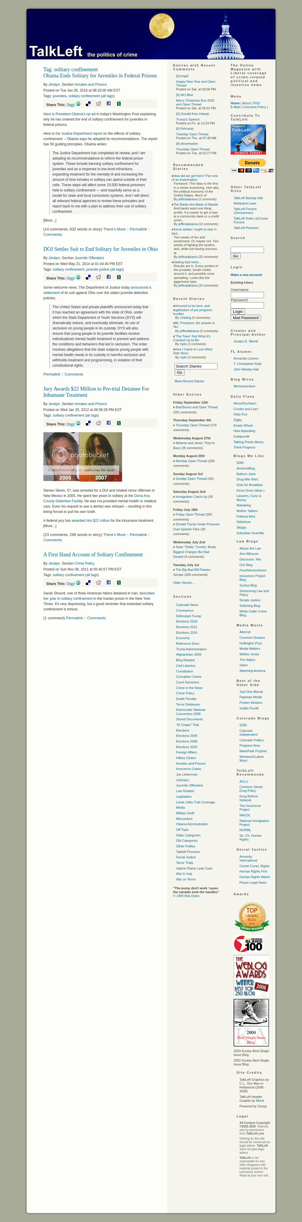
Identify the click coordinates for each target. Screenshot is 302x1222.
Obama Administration (192, 824)
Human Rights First (253, 871)
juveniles (60, 96)
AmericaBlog (246, 468)
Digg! (71, 105)
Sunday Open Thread (191, 478)
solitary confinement (84, 96)
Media (180, 807)
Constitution (184, 671)
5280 (240, 462)
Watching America (252, 670)
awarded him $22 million (91, 521)
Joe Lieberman (187, 774)
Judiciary (182, 780)
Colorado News (187, 605)
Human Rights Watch (254, 877)
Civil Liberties (185, 665)
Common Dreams (252, 637)
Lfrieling (185, 317)
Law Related (185, 791)
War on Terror (186, 879)
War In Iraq (184, 873)
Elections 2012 (186, 627)
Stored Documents (189, 719)
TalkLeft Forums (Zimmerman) (245, 210)
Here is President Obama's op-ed (69, 114)
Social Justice (186, 857)
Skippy (241, 527)
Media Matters (249, 648)
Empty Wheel (243, 425)
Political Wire (246, 516)
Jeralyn (54, 84)
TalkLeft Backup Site (248, 198)
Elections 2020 (186, 747)
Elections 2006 (186, 735)
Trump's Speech (187, 119)
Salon (243, 665)
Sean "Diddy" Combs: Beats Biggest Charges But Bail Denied (194, 551)
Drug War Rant (247, 479)
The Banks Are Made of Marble (195, 204)
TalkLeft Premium (246, 228)
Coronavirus (184, 610)
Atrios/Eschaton (245, 403)
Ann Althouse (249, 553)
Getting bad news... (187, 262)
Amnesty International (248, 858)
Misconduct (184, 818)
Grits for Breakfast (250, 485)
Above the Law (250, 548)
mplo (183, 344)
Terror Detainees (188, 704)
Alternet (245, 632)
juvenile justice (97, 269)
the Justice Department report (78, 133)
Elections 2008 (186, 741)
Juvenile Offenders (89, 258)
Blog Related (185, 660)
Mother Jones (249, 654)
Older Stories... (184, 582)
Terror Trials (184, 862)
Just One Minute (251, 691)
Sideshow (244, 522)
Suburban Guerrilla (250, 533)
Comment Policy (254, 107)
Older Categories (188, 835)
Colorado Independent (248, 732)
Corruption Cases (188, 676)
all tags (107, 96)
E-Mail (235, 107)
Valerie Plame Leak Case (194, 868)
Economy (183, 638)
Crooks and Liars (246, 409)
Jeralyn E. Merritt (246, 341)
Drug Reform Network (248, 798)
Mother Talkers (247, 511)
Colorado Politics (251, 740)
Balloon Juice (246, 474)
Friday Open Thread (190, 514)
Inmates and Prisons (91, 84)
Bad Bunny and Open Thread (197, 407)
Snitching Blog (249, 605)
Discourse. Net (250, 559)
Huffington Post (250, 643)
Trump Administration (191, 649)
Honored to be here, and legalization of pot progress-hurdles (193, 309)
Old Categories (187, 840)
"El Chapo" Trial (187, 725)
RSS (256, 103)
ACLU (243, 781)
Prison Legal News (253, 882)
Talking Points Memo (249, 442)
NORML (245, 830)
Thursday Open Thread (193, 149)
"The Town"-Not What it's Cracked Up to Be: (192, 338)
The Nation (247, 660)
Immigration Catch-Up (191, 496)
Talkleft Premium (188, 852)
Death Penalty (186, 699)
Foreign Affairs (186, 752)
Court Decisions (187, 682)
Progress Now (249, 745)
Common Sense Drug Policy (251, 788)
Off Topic (182, 829)
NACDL (244, 815)
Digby (238, 420)
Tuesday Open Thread (192, 134)
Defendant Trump (188, 616)
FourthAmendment (252, 570)
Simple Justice (249, 600)
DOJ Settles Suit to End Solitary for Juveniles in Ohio (100, 249)
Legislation (184, 796)
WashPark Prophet (253, 751)
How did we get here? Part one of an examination (195, 177)
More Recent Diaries (189, 381)
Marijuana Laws (245, 203)
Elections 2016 (186, 621)
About (246, 103)
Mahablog (244, 505)
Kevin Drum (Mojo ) (251, 490)
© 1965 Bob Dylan (186, 896)
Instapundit (242, 436)
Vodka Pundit (249, 708)
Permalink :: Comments (63, 374)
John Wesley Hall (246, 369)
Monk (260, 1100)
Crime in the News (189, 688)
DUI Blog (245, 565)
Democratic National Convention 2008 (190, 711)
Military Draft (185, 813)
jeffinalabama (188, 199)
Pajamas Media (250, 697)
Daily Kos (240, 414)
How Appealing (244, 431)
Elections (182, 730)
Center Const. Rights (254, 866)
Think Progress (244, 447)
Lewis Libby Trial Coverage (195, 802)
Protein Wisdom (250, 702)
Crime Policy (84, 563)
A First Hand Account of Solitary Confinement (93, 555)
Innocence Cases (188, 769)
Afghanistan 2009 (188, 654)
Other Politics (185, 846)
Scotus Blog (248, 585)
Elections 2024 (186, 632)
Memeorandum (244, 386)
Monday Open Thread (191, 461)
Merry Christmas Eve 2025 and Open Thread (195, 102)
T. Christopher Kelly (248, 363)
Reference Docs (187, 643)
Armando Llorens (246, 358)
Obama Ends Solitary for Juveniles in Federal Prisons (100, 76)
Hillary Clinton (186, 758)
